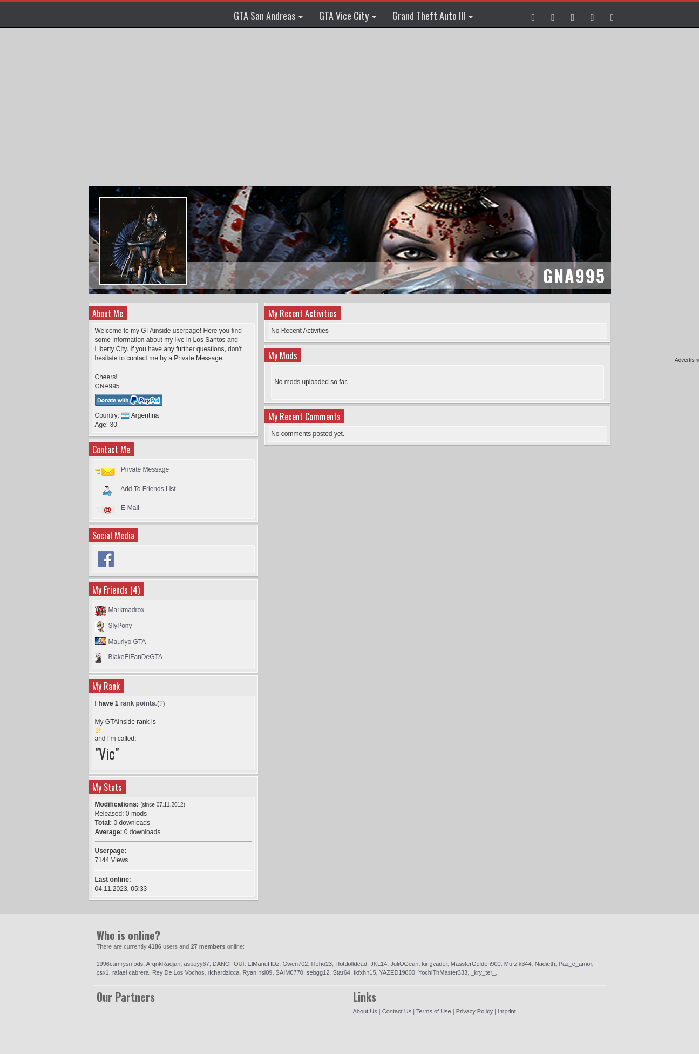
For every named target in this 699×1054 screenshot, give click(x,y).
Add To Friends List (148, 488)
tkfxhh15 (365, 972)
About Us (365, 1011)
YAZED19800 (397, 972)
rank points (137, 703)
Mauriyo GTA (127, 642)
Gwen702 (295, 964)
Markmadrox (126, 610)
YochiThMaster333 (442, 972)
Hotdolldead (351, 964)
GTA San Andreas (268, 16)
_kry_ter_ (483, 972)
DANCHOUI (229, 964)
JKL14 (378, 964)
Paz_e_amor (575, 964)
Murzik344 (518, 964)
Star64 (341, 972)
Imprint (507, 1011)
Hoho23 (321, 964)
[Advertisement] (351, 108)
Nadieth (545, 964)
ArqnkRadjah (163, 964)
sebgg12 (318, 972)
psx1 (103, 972)
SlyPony (120, 625)
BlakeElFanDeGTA (135, 657)
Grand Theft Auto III (432, 16)
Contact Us (396, 1011)
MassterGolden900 (476, 964)
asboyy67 (196, 964)
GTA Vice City (347, 16)
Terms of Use (433, 1011)
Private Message (145, 469)
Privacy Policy (474, 1011)
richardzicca (224, 972)
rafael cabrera (130, 972)
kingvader (434, 964)
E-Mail (130, 508)
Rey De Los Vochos (178, 972)
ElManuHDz (264, 964)
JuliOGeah (404, 964)
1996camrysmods (120, 964)
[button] (534, 14)
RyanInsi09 (257, 972)
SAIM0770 (289, 972)
